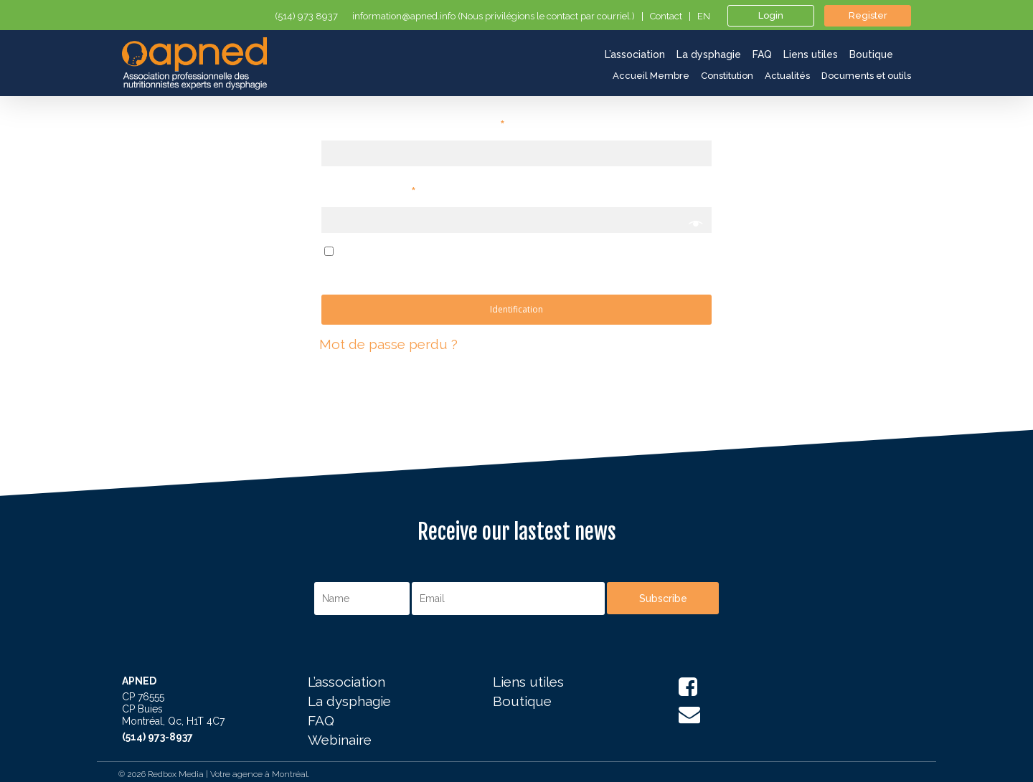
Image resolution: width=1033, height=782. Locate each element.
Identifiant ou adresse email (413, 125)
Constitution (727, 75)
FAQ (321, 721)
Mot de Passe (368, 191)
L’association (346, 682)
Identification (516, 309)
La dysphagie (349, 702)
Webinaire (340, 740)
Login (770, 15)
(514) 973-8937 (157, 737)
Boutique (522, 702)
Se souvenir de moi (400, 251)
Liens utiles (528, 682)
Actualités (787, 75)
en (703, 16)
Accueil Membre (651, 75)
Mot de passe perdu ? (388, 344)
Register (868, 15)
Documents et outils (866, 75)
